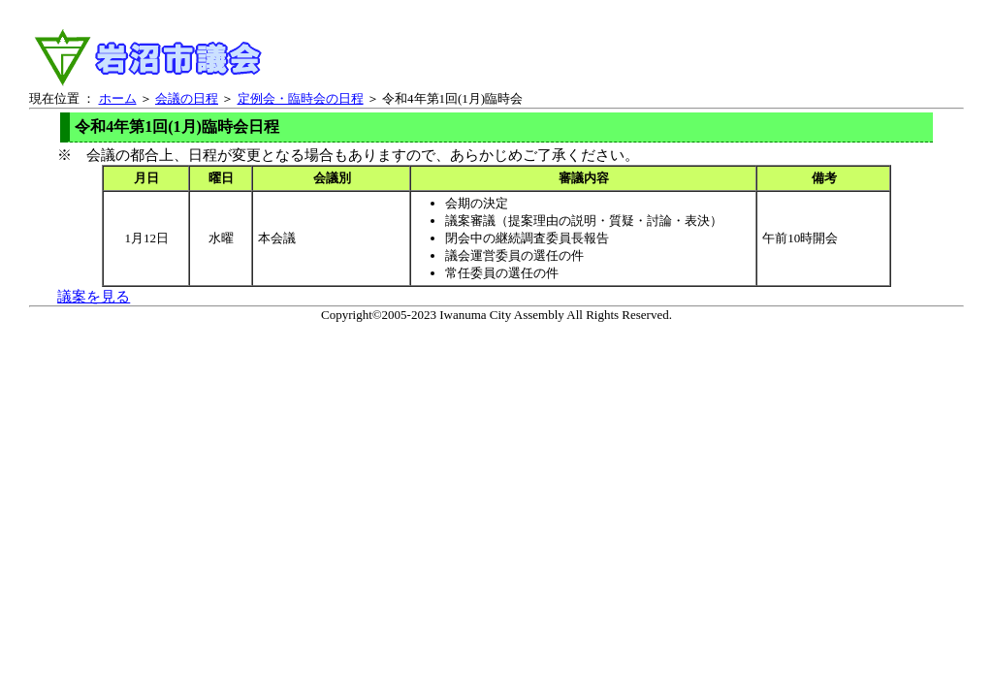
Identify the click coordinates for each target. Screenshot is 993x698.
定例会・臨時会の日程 (301, 98)
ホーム (118, 98)
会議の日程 (186, 98)
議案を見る (93, 296)
